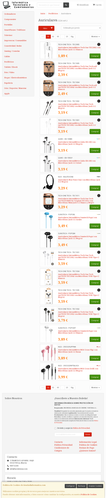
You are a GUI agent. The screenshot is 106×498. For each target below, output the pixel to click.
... (62, 37)
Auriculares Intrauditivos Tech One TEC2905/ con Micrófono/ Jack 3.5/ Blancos (79, 48)
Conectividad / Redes (13, 46)
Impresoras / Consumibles (15, 40)
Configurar (70, 486)
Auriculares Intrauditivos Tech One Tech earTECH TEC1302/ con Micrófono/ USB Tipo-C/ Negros (78, 314)
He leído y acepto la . (73, 428)
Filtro (48, 28)
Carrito (97, 5)
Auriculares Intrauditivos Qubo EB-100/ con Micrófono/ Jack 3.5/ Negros (77, 143)
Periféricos (9, 62)
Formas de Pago (86, 448)
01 (48, 37)
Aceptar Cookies (95, 486)
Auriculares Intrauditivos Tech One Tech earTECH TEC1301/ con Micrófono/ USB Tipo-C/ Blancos (78, 257)
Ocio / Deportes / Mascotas (15, 88)
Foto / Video (9, 72)
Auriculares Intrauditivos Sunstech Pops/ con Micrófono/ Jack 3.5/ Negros (77, 237)
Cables (7, 56)
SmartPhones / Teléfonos (14, 30)
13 (67, 37)
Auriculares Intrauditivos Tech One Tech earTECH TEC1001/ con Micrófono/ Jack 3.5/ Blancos (77, 125)
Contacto (58, 442)
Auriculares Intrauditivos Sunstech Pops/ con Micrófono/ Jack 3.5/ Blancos (77, 332)
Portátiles (8, 25)
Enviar (87, 434)
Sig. (72, 37)
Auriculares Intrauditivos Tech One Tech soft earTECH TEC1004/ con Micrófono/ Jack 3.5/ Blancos (77, 87)
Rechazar (81, 486)
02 (53, 37)
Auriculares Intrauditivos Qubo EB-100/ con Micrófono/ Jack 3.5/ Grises (77, 162)
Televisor (8, 35)
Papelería (8, 83)
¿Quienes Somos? (87, 451)
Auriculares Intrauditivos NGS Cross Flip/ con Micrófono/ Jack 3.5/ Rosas (77, 351)
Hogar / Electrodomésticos (15, 78)
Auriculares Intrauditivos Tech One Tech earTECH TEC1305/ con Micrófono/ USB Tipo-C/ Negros (78, 295)
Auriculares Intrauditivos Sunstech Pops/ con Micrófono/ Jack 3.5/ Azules (77, 218)
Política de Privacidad (81, 428)
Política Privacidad (63, 445)
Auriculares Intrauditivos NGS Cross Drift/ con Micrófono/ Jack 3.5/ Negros (78, 370)
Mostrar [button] (95, 37)
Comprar (95, 56)
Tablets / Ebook (11, 67)
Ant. (42, 37)
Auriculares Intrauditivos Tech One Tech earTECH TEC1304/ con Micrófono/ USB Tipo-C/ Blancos (78, 276)
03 (58, 37)
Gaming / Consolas (12, 51)
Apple (7, 94)
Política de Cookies (88, 494)
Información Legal (88, 442)
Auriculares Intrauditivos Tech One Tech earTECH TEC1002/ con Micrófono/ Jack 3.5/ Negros (77, 106)
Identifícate (83, 5)
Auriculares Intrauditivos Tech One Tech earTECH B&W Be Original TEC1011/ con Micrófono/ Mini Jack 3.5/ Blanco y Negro (76, 201)
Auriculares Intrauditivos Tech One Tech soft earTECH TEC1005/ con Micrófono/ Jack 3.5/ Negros (77, 68)
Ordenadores (10, 14)
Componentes (10, 19)
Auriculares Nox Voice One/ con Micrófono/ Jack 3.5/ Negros (79, 181)
